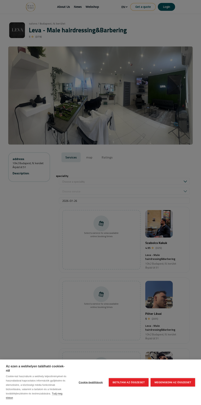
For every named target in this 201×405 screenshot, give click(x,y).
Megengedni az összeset (172, 382)
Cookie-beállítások (91, 382)
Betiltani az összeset (129, 382)
